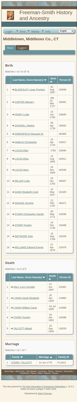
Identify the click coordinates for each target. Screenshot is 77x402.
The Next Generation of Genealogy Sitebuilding (43, 386)
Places (33, 373)
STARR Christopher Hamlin (29, 214)
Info (47, 31)
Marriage (45, 357)
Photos (50, 371)
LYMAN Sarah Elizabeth (26, 298)
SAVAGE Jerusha (24, 203)
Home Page (9, 371)
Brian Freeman (45, 393)
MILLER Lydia (22, 181)
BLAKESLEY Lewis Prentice (30, 89)
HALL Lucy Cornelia (24, 287)
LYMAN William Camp (25, 307)
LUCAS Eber (21, 150)
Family (17, 357)
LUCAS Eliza (22, 158)
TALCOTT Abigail (22, 328)
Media (35, 31)
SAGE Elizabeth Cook (26, 192)
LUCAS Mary (22, 169)
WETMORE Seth (24, 236)
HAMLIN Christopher (26, 142)
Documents (68, 371)
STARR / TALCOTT (21, 362)
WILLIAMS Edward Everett (29, 247)
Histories (58, 371)
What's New (19, 371)
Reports (47, 373)
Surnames (42, 371)
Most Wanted (31, 371)
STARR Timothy (23, 225)
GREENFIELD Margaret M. (29, 134)
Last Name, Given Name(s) (29, 80)
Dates (40, 373)
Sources (55, 373)
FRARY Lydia (22, 114)
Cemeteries (24, 373)
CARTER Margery (24, 102)
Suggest (22, 47)
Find (22, 31)
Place (10, 47)
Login (8, 31)
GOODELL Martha (24, 125)
